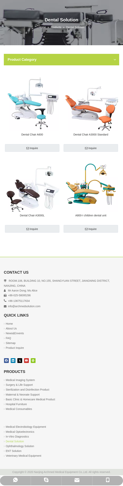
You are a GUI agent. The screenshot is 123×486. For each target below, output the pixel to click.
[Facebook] (6, 360)
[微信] (33, 360)
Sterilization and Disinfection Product (27, 389)
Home (9, 323)
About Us (11, 328)
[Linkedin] (13, 360)
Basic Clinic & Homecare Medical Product (30, 399)
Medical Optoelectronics (20, 431)
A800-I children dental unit (90, 215)
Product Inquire (15, 347)
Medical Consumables (19, 408)
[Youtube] (26, 360)
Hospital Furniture (16, 404)
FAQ (8, 338)
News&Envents (15, 333)
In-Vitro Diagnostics (17, 436)
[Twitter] (19, 360)
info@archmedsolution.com (24, 306)
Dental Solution (15, 441)
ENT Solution (13, 450)
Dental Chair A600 (32, 134)
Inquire (32, 148)
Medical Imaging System (20, 380)
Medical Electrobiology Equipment (26, 426)
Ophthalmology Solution (20, 446)
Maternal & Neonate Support (23, 394)
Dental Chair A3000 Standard (90, 134)
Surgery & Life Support (19, 384)
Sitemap (10, 343)
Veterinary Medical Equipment (23, 455)
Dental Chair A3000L (32, 215)
